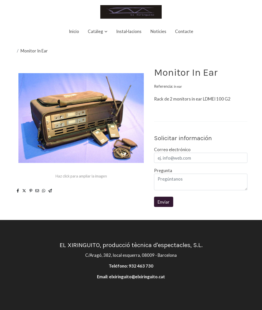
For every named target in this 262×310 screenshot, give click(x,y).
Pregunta (163, 170)
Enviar (164, 202)
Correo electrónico (172, 149)
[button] (98, 31)
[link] (131, 12)
